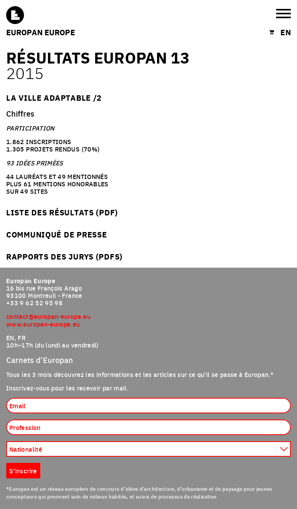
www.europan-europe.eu (43, 324)
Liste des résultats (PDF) (62, 212)
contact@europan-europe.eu (48, 316)
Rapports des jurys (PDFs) (64, 256)
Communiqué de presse (56, 234)
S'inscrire (23, 470)
